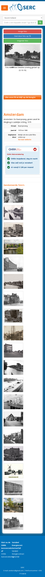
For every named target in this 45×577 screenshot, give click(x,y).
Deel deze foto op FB (22, 36)
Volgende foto (22, 41)
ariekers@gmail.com (16, 570)
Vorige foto (22, 31)
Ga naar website (24, 139)
